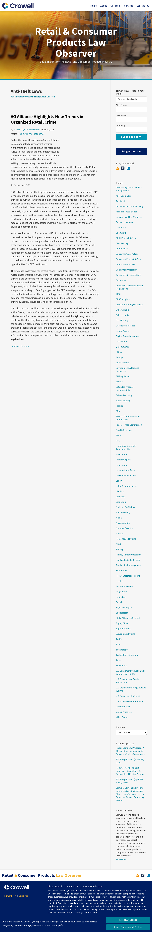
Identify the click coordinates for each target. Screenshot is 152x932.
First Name (121, 105)
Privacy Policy (10, 895)
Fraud (118, 435)
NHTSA (119, 533)
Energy (119, 357)
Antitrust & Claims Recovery (129, 206)
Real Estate (121, 570)
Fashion (119, 405)
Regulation (121, 591)
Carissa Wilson (33, 129)
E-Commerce (122, 346)
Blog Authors (128, 150)
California (121, 227)
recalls (119, 581)
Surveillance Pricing (125, 633)
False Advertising (124, 395)
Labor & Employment (126, 486)
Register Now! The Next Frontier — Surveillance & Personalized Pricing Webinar (130, 770)
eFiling (119, 352)
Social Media (122, 612)
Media (119, 517)
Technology (121, 649)
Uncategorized (123, 706)
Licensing (120, 496)
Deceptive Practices (125, 325)
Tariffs (119, 639)
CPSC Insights (123, 299)
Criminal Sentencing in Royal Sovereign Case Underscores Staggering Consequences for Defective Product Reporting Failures (130, 794)
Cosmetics (121, 280)
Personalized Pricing (126, 538)
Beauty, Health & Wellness (129, 216)
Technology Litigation (127, 654)
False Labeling (123, 400)
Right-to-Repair (124, 607)
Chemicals (121, 232)
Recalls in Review (124, 586)
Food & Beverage (124, 430)
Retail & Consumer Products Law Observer (76, 42)
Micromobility (123, 523)
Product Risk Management (129, 565)
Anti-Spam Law (123, 195)
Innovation (121, 464)
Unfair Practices (124, 711)
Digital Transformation (127, 336)
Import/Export (123, 459)
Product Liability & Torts (128, 559)
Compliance (122, 248)
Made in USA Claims (125, 507)
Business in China (124, 222)
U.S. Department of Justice (129, 696)
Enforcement (122, 362)
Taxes (118, 644)
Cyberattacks (122, 309)
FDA (118, 411)
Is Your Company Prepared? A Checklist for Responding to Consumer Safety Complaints (130, 751)
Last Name (121, 115)
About (103, 5)
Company (120, 125)
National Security (124, 528)
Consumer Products (29, 134)
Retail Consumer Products (42, 875)
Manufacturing (123, 512)
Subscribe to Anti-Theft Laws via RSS (33, 96)
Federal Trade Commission (129, 424)
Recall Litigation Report (128, 575)
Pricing (119, 549)
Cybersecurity (122, 315)
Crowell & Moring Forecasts (129, 304)
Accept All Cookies (128, 919)
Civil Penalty (122, 243)
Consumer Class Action (127, 253)
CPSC (118, 293)
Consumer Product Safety (128, 259)
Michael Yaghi (19, 129)
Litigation (121, 501)
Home (93, 5)
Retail (41, 134)
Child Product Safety (126, 238)
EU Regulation (123, 376)
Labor (119, 480)
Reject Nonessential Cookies (128, 927)
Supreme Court (123, 628)
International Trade (125, 470)
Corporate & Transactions (128, 275)
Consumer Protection (126, 269)
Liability (120, 491)
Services (128, 5)
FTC (118, 440)
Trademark (121, 665)
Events (119, 381)
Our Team (115, 5)
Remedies (120, 596)
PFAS (118, 544)
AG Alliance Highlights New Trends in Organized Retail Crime (47, 119)
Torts (118, 660)
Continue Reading (20, 346)
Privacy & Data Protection (128, 554)
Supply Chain (122, 623)
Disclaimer (23, 895)
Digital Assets (122, 330)
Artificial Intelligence (126, 211)
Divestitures (122, 341)
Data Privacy (122, 320)
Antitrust (120, 201)
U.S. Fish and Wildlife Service (129, 701)
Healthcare (121, 454)
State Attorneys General (128, 618)
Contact (141, 5)
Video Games (122, 717)
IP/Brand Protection (126, 475)
